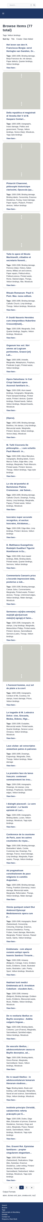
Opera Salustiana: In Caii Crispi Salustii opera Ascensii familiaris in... (19, 382)
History (22, 268)
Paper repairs (11, 203)
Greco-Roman (12, 1060)
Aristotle (24, 360)
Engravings (11, 756)
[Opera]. (10, 418)
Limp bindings (26, 304)
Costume (10, 1030)
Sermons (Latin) (12, 634)
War (22, 282)
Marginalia (25, 329)
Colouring (10, 927)
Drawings (24, 498)
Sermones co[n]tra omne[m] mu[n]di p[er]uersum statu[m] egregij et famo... (20, 615)
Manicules (30, 932)
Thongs (20, 129)
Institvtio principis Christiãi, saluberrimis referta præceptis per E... (20, 1110)
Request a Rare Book (9, 1219)
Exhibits (4, 1214)
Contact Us (6, 1217)
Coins (25, 963)
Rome (8, 279)
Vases (20, 1063)
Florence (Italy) (12, 268)
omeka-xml (26, 1195)
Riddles (15, 1002)
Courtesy (22, 696)
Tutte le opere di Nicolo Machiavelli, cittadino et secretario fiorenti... (18, 257)
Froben (9, 932)
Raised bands (20, 401)
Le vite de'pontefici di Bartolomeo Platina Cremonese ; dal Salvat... (19, 487)
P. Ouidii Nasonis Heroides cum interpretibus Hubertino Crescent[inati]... (21, 320)
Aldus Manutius (27, 456)
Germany (20, 1124)
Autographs (26, 124)
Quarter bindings (25, 61)
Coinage (18, 963)
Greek (23, 966)
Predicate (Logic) (13, 365)
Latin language (19, 1091)
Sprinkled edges (24, 1032)
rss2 (34, 1195)
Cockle (25, 848)
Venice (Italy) (19, 132)
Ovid (33, 329)
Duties (24, 1119)
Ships (8, 1096)
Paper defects (12, 61)
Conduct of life (12, 696)
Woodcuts (30, 132)
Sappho (24, 331)
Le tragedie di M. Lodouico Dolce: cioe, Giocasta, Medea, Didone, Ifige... (20, 715)
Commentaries (25, 589)
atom (5, 1195)
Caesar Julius (12, 589)
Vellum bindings (12, 64)
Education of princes (19, 1121)
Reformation (21, 893)
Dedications (23, 1160)
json (19, 1195)
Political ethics (24, 273)
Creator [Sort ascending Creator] (19, 39)
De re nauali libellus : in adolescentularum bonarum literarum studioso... (20, 1080)
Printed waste (26, 276)
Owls (28, 756)
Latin (24, 968)
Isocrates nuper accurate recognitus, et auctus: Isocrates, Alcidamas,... (19, 520)
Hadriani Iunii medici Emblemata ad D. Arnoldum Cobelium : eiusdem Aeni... (20, 985)
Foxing (19, 200)
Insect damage (12, 127)
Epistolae (15, 1163)
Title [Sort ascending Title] (13, 39)
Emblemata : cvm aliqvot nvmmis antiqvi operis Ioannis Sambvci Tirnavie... (20, 952)
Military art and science (22, 271)
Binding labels (12, 197)
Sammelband (26, 631)
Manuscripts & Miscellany (11, 1212)
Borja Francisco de (14, 59)
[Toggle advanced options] (31, 5)
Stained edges (18, 279)
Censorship (23, 197)
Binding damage (28, 56)
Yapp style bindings (14, 135)
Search (4, 1205)
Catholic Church (12, 304)
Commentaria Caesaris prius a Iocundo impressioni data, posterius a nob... (21, 578)
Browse (4, 1208)
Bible (16, 559)
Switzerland (23, 1171)
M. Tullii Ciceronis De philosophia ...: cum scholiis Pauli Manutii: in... (21, 448)
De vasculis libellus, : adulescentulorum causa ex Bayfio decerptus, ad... (20, 1049)
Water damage (26, 598)
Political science (12, 276)
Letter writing (21, 1166)
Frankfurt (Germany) (21, 888)
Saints (14, 938)
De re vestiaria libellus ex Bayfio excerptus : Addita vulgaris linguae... (19, 1019)
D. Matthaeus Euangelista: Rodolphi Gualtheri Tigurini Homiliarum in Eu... (20, 548)
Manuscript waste (13, 428)
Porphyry (30, 362)
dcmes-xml (12, 1195)
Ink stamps (27, 59)
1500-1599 (16, 194)
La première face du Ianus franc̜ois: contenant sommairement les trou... (19, 776)
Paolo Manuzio (30, 464)
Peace (24, 1127)
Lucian (21, 818)
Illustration (16, 968)
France (17, 854)
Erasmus (27, 927)
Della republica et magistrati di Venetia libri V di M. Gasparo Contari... (20, 116)
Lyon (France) (20, 1030)
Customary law (12, 851)
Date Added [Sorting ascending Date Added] (28, 39)
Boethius (10, 425)
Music (8, 1002)
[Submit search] (34, 5)
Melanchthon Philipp (14, 628)
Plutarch (21, 203)
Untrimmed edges (28, 595)
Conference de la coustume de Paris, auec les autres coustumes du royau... (20, 837)
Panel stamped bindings (16, 396)
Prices (28, 698)
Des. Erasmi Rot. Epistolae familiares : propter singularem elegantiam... (20, 1149)
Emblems (16, 966)
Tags (3, 1210)
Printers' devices (19, 399)
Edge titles (23, 462)
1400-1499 (16, 423)
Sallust (29, 401)
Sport (8, 971)
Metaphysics (21, 362)
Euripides (25, 724)
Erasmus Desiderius (14, 930)
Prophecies (19, 790)
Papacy (9, 503)
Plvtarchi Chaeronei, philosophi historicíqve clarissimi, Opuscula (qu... (19, 186)
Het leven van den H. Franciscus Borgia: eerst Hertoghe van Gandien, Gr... (20, 48)
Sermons (10, 564)
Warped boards (26, 404)
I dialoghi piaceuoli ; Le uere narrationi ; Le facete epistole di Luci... (21, 807)
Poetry (29, 968)
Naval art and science (15, 1094)
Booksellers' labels (14, 848)
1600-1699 (16, 56)
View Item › (11, 68)
